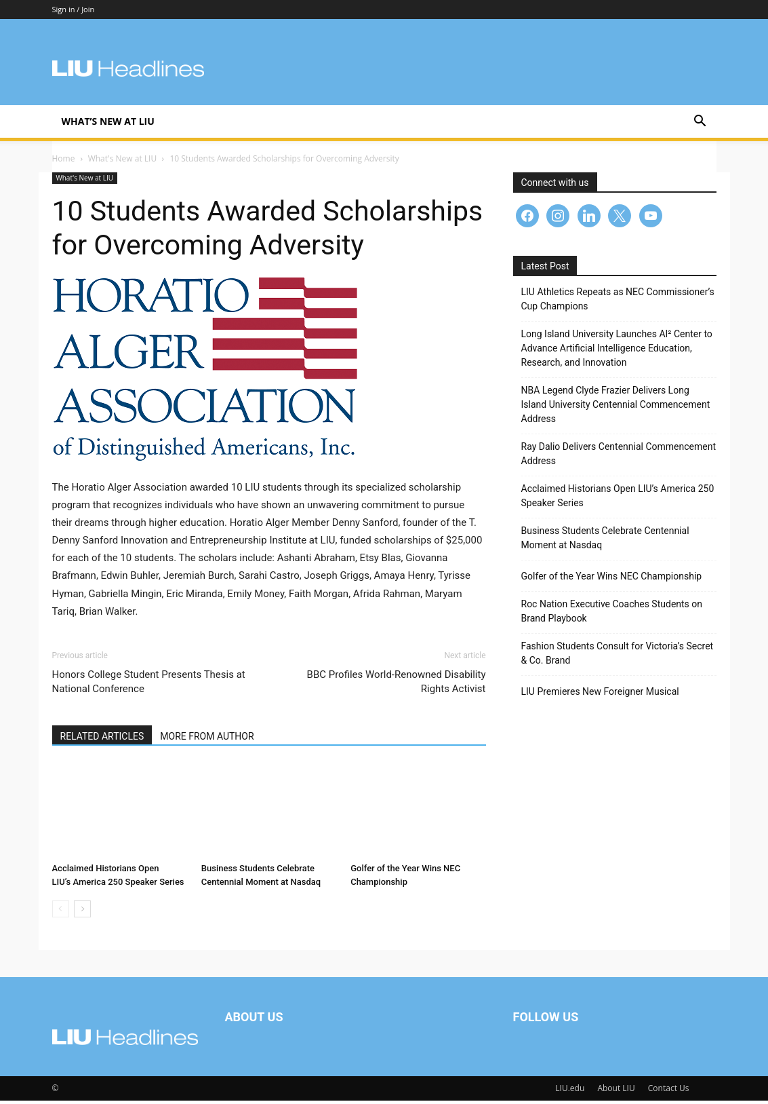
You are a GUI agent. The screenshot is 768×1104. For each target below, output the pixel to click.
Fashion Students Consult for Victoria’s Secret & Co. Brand (617, 656)
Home (63, 162)
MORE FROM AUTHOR (207, 739)
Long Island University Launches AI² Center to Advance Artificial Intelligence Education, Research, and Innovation (616, 351)
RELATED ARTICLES (102, 739)
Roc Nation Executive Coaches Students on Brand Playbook (612, 614)
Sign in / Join (73, 9)
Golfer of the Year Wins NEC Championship (611, 579)
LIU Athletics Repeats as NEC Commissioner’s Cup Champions (617, 302)
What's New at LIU (122, 162)
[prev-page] (60, 912)
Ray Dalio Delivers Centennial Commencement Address (618, 457)
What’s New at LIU (108, 121)
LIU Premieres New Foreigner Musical (600, 694)
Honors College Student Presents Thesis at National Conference (148, 685)
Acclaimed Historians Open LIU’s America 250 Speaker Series (617, 499)
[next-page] (82, 912)
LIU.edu (569, 1091)
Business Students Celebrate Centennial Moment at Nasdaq (605, 541)
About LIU (615, 1091)
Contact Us (668, 1091)
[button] (700, 122)
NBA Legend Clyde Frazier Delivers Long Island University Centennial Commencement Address (615, 407)
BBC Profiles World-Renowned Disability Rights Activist (396, 685)
